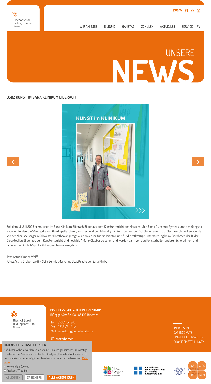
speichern (34, 377)
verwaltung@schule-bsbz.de (75, 331)
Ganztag (128, 26)
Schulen (147, 26)
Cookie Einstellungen (188, 341)
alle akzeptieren (61, 377)
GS (193, 366)
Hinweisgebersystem (188, 337)
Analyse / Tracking (17, 370)
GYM (202, 375)
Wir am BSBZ (88, 26)
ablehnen (13, 377)
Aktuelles (167, 26)
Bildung (110, 26)
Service (187, 26)
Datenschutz (182, 332)
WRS (202, 366)
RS (193, 375)
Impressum (181, 328)
